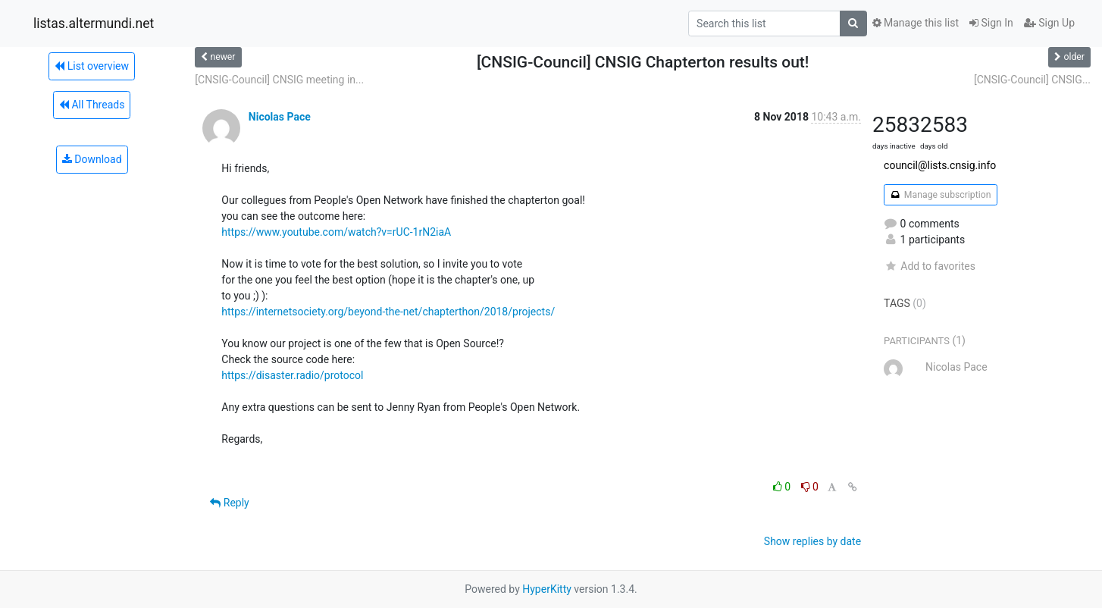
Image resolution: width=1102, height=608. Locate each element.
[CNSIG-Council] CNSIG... (1032, 80)
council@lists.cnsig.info (940, 165)
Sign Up (1049, 23)
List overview (92, 66)
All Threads (91, 105)
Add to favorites (929, 266)
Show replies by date (812, 541)
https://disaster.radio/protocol (292, 375)
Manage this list (915, 23)
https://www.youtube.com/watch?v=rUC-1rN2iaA (336, 232)
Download (92, 159)
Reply (229, 503)
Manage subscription (940, 195)
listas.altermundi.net (93, 23)
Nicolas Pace (280, 117)
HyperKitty (546, 589)
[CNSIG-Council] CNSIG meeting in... (279, 80)
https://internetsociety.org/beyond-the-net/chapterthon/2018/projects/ (388, 312)
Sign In (991, 23)
